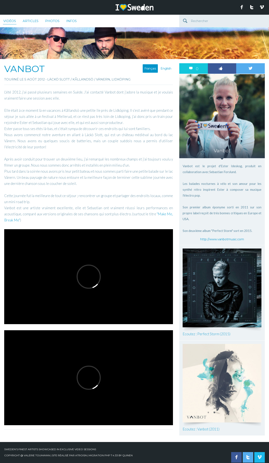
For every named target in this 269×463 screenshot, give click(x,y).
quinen (127, 455)
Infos (71, 21)
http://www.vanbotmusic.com (222, 239)
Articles (30, 21)
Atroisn (81, 455)
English (166, 68)
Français (150, 68)
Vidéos (9, 21)
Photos (52, 21)
